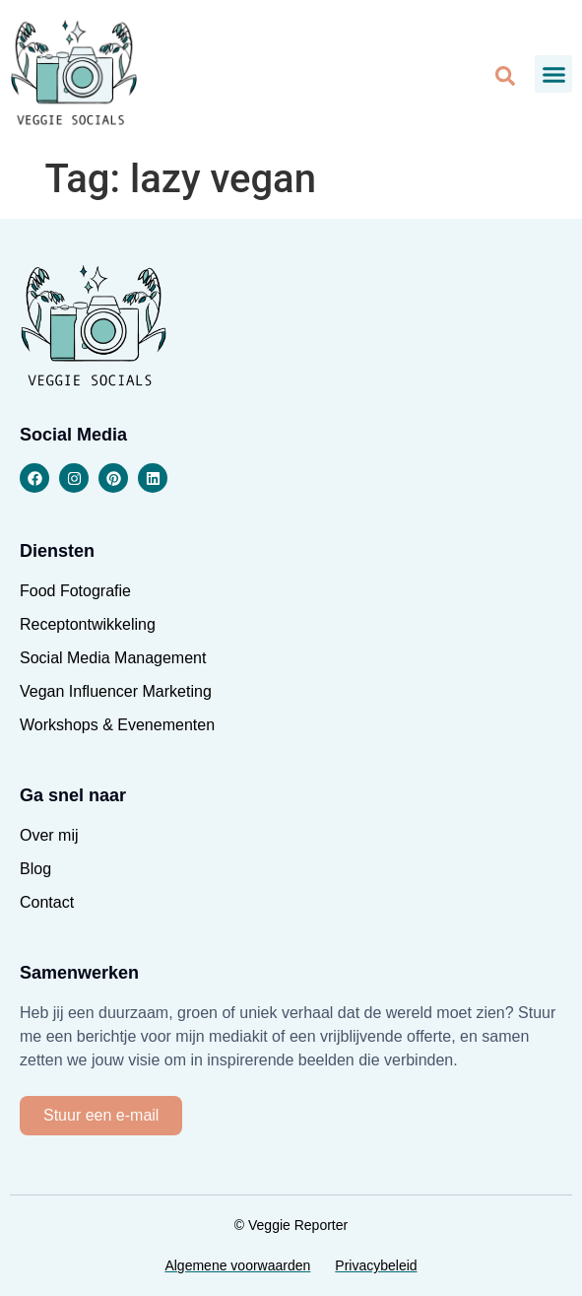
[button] (553, 74)
